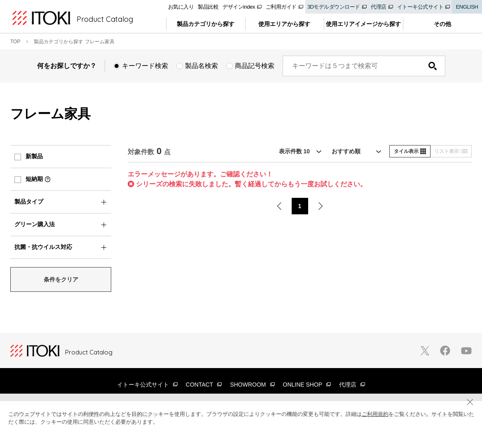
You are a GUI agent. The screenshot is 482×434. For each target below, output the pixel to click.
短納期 (34, 179)
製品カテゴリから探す (205, 24)
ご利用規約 (375, 414)
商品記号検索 (254, 65)
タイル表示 (410, 151)
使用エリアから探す (284, 24)
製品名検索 (201, 65)
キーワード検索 (145, 65)
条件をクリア (61, 279)
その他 (442, 24)
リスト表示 (451, 151)
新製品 (34, 156)
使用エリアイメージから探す (363, 24)
